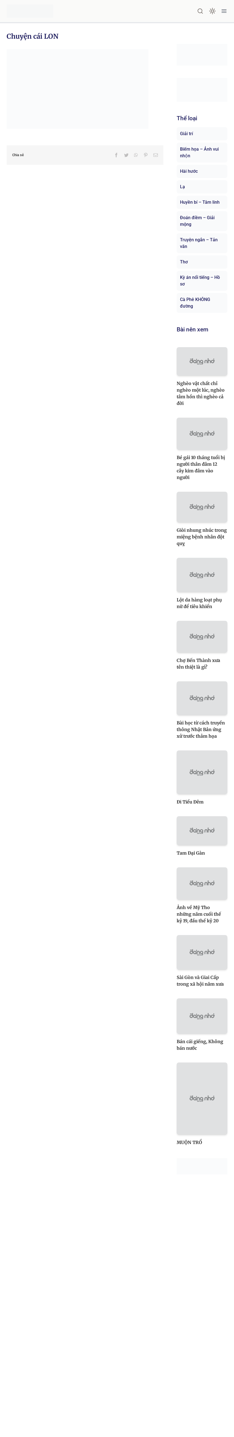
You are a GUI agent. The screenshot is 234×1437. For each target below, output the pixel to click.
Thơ (184, 262)
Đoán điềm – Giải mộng (197, 221)
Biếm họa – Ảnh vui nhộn (199, 152)
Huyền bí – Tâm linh (200, 202)
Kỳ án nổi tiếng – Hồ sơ (200, 281)
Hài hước (189, 171)
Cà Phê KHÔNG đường (195, 303)
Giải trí (186, 133)
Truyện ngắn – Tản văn (199, 243)
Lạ (182, 186)
